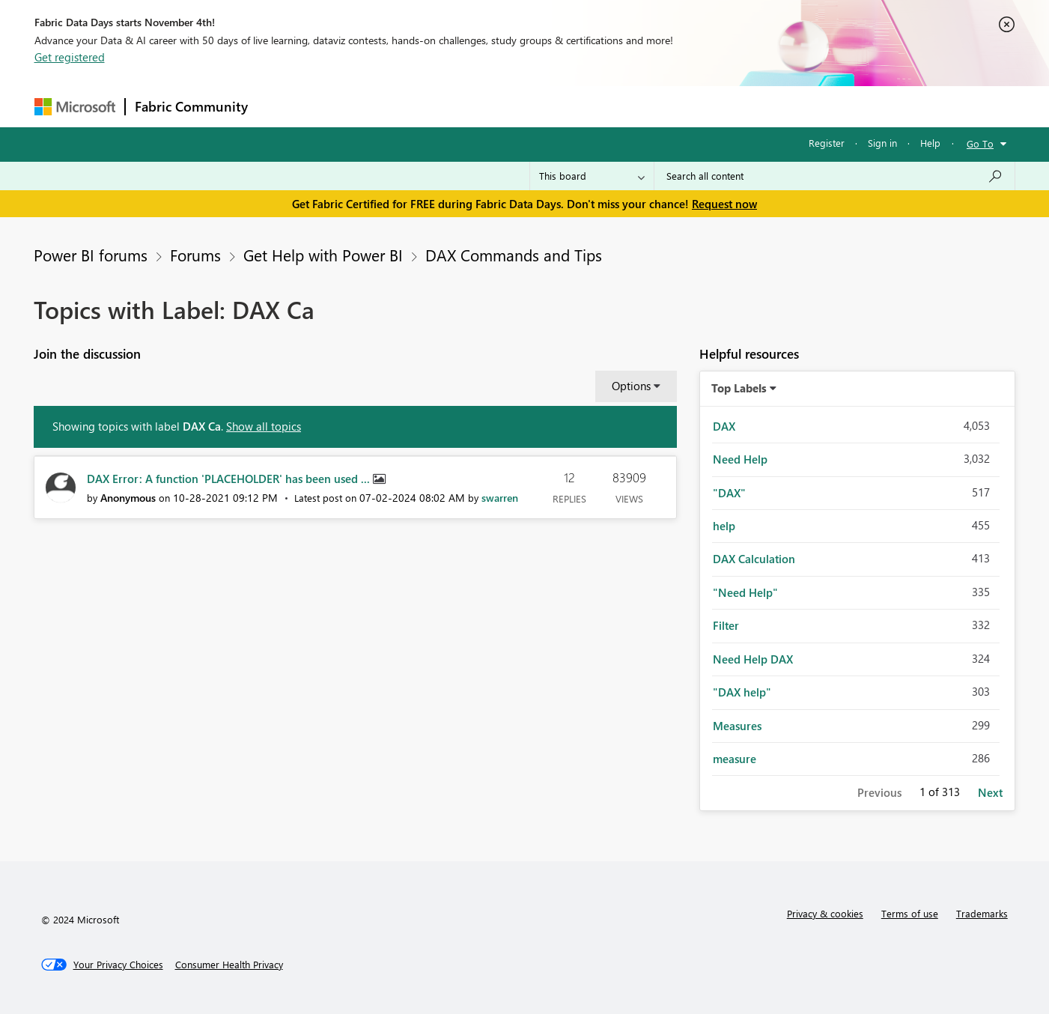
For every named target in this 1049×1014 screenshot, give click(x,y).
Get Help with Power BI (323, 254)
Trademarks (982, 913)
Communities (476, 106)
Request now (724, 203)
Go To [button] (980, 143)
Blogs (543, 106)
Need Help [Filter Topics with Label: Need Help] (740, 459)
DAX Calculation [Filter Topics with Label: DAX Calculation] (754, 558)
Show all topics (263, 426)
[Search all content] (834, 176)
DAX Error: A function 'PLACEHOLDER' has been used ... (230, 478)
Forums (282, 106)
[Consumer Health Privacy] (229, 964)
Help (930, 142)
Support (663, 106)
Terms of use (909, 913)
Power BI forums (91, 254)
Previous (879, 792)
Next (990, 792)
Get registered (69, 56)
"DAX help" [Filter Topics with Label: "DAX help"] (742, 691)
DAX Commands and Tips (513, 254)
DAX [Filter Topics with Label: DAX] (724, 426)
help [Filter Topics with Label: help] (724, 525)
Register (827, 142)
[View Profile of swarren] (499, 497)
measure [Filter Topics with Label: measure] (734, 758)
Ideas (409, 106)
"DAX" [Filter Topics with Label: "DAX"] (729, 492)
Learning (600, 106)
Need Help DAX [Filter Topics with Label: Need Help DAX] (753, 659)
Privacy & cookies (825, 913)
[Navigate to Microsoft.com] (74, 106)
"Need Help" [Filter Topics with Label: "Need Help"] (745, 592)
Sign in (882, 142)
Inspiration (348, 106)
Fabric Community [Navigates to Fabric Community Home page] (191, 106)
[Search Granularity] (592, 176)
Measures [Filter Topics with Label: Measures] (737, 725)
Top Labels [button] (739, 387)
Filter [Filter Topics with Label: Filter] (726, 625)
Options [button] (631, 385)
